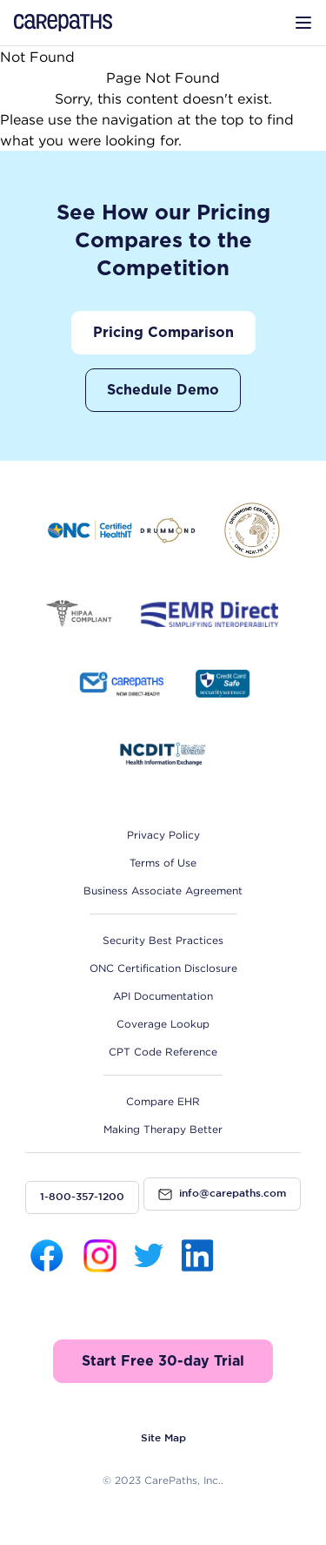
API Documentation (163, 996)
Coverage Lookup (163, 1023)
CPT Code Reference (163, 1051)
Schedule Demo (163, 390)
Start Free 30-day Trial (163, 1361)
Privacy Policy (163, 834)
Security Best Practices (163, 940)
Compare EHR (163, 1101)
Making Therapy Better (163, 1129)
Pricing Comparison (163, 333)
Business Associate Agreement (163, 890)
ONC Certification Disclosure (163, 968)
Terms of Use (163, 862)
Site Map (163, 1438)
